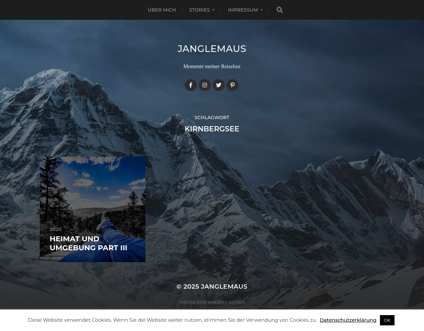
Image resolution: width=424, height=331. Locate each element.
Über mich (162, 10)
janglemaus (212, 48)
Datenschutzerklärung (348, 320)
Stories (199, 10)
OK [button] (387, 320)
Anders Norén (226, 302)
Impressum (243, 10)
